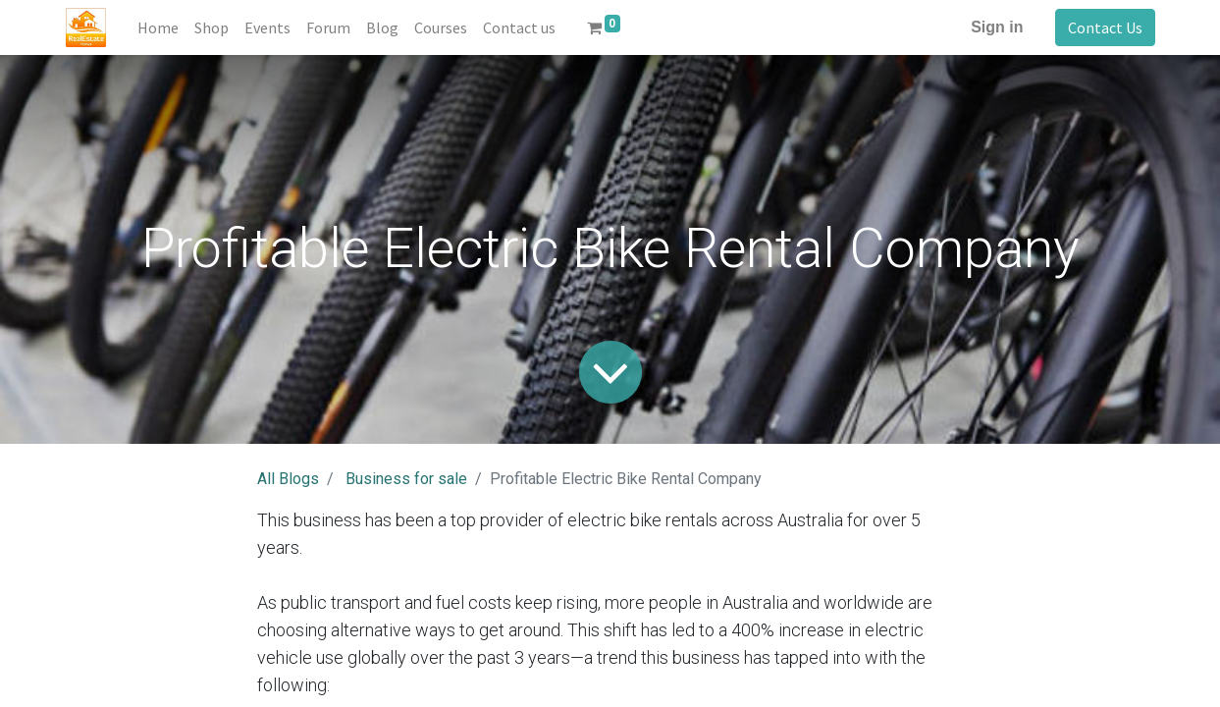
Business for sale (406, 478)
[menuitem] (158, 27)
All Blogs (288, 478)
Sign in (997, 27)
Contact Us (1105, 27)
